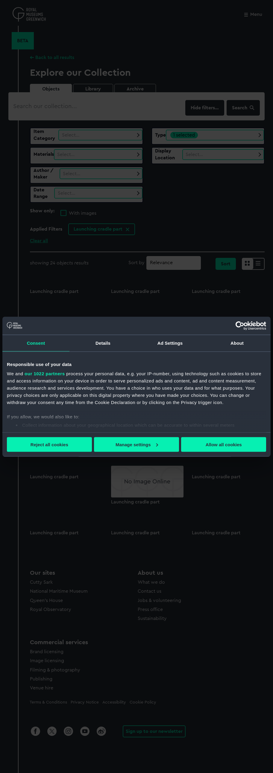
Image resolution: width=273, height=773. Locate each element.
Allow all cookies (224, 444)
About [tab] (237, 342)
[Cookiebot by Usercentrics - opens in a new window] (240, 325)
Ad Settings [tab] (170, 342)
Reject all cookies (49, 444)
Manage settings (137, 444)
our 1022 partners (45, 373)
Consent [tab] (36, 342)
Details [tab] (102, 342)
